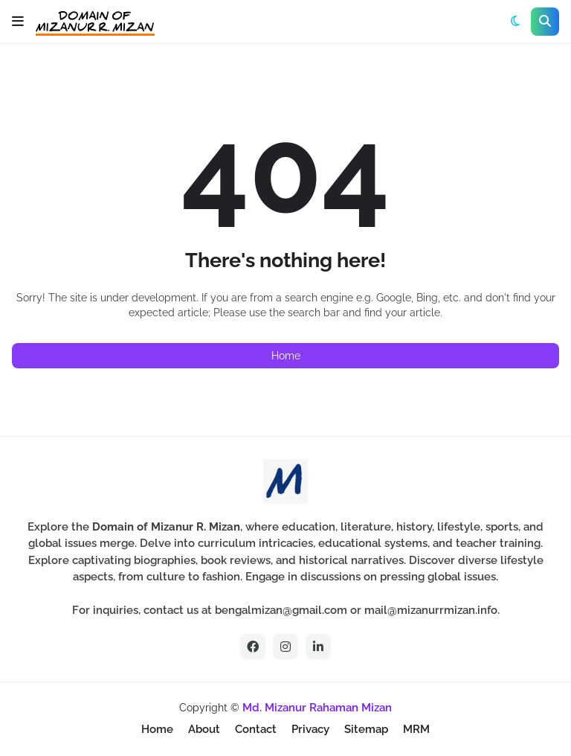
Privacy (310, 729)
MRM (416, 729)
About (204, 729)
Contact (256, 729)
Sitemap (366, 729)
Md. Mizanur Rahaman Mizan (317, 707)
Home (285, 356)
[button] (18, 21)
